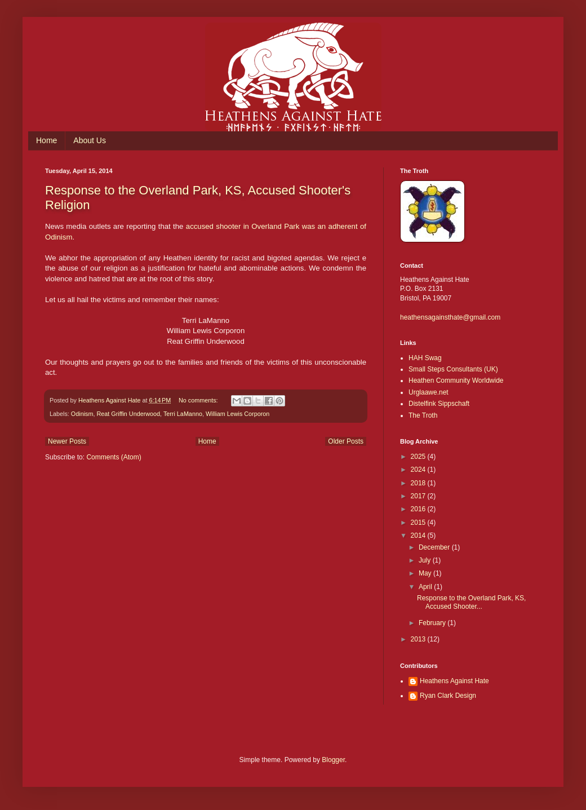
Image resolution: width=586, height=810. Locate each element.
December (435, 547)
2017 (419, 496)
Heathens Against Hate (454, 681)
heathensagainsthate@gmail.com (450, 317)
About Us (89, 140)
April (426, 587)
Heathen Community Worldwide (456, 380)
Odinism (82, 413)
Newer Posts (67, 441)
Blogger (333, 760)
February (433, 623)
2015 (419, 522)
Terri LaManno (182, 413)
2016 (419, 509)
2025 (419, 457)
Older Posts (345, 441)
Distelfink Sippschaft (439, 404)
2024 (419, 469)
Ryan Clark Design (448, 696)
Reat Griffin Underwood (128, 413)
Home (46, 140)
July (426, 560)
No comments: (199, 400)
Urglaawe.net (429, 392)
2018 (419, 483)
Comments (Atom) (113, 457)
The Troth (423, 415)
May (426, 573)
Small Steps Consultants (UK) (453, 369)
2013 (419, 639)
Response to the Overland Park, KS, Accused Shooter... (471, 602)
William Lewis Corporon (237, 413)
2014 (419, 535)
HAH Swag (425, 358)
